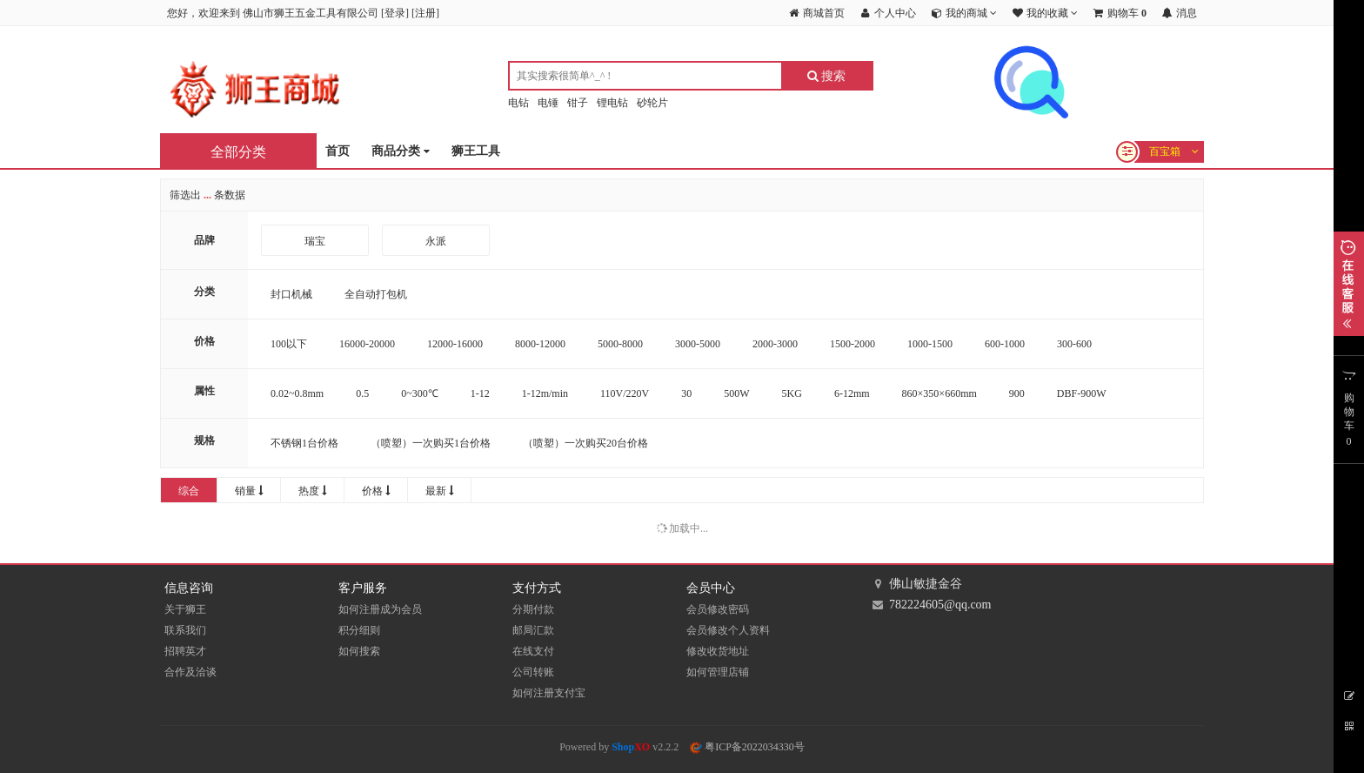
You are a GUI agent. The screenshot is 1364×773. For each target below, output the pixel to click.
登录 (394, 13)
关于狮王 (185, 609)
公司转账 (533, 672)
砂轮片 (652, 103)
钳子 (577, 103)
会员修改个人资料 (728, 630)
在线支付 (533, 651)
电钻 (518, 103)
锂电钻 (612, 103)
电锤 (548, 103)
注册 (425, 13)
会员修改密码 (717, 609)
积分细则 (359, 630)
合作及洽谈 (190, 672)
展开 (1349, 284)
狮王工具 (475, 151)
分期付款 (533, 609)
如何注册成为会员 (380, 609)
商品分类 (400, 152)
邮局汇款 (533, 630)
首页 (337, 151)
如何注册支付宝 (548, 693)
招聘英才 (185, 651)
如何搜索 (359, 651)
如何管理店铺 (717, 672)
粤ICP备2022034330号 (747, 747)
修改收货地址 (717, 651)
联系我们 (185, 630)
